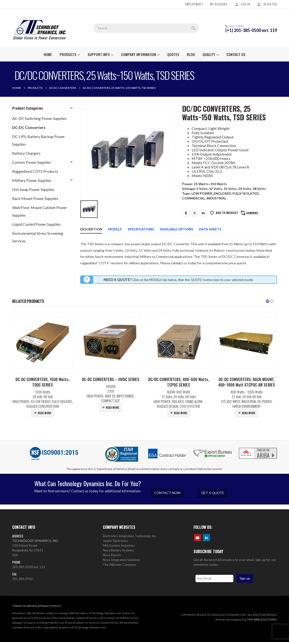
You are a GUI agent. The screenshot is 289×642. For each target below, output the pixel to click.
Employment (194, 4)
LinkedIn (203, 213)
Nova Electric (112, 555)
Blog (191, 54)
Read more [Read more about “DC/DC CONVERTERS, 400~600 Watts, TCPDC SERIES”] (180, 413)
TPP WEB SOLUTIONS (262, 619)
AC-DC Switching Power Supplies (39, 118)
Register (267, 4)
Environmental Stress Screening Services (37, 237)
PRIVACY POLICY (50, 605)
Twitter (194, 213)
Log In (242, 4)
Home (48, 54)
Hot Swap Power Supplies (33, 189)
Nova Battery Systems (118, 550)
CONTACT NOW (167, 493)
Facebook (186, 213)
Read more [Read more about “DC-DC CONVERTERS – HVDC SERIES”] (112, 407)
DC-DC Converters (29, 127)
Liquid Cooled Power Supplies (36, 224)
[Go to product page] (42, 342)
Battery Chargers (26, 153)
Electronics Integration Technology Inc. (130, 536)
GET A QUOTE (212, 493)
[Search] (193, 28)
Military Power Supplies (31, 180)
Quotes (173, 54)
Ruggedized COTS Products (35, 171)
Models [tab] (115, 229)
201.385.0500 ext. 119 (28, 567)
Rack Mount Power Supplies (35, 198)
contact (177, 263)
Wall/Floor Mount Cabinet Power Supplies (39, 211)
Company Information (138, 54)
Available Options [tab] (176, 229)
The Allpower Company (119, 564)
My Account (218, 4)
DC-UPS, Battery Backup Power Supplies (38, 140)
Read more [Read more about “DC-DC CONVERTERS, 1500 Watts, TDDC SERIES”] (44, 413)
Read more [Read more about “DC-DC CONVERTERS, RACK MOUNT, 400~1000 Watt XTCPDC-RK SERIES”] (248, 413)
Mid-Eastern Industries (119, 545)
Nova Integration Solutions (121, 560)
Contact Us (235, 54)
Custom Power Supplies (31, 162)
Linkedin (206, 537)
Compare (252, 213)
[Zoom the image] (258, 448)
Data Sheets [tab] (210, 229)
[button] (267, 301)
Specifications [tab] (141, 229)
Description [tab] (91, 229)
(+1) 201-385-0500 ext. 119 (251, 30)
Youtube (197, 537)
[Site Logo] (39, 28)
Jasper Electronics (115, 541)
